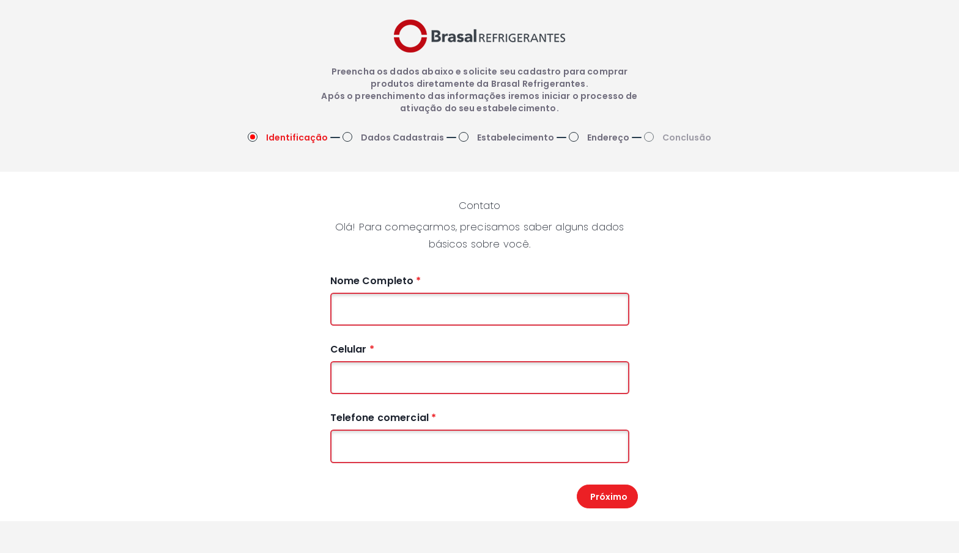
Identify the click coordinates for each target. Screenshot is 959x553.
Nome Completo (375, 281)
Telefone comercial (383, 418)
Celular (352, 349)
